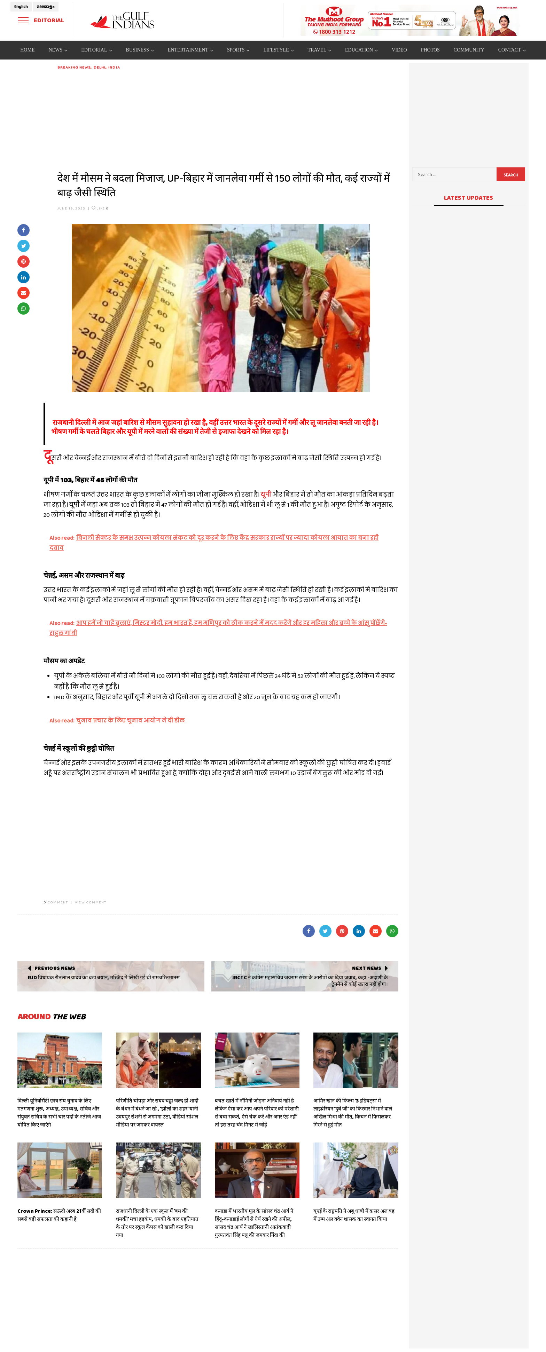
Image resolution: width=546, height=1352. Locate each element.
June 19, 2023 (71, 208)
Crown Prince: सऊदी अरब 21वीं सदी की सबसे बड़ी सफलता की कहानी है (59, 1215)
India (114, 67)
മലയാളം (46, 6)
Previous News (54, 968)
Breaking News (74, 67)
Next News (366, 968)
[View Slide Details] (410, 20)
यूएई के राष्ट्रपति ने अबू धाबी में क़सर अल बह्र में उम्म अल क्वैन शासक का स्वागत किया (354, 1215)
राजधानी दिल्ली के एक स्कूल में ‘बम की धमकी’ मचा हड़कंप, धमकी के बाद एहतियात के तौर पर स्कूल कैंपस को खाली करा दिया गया (157, 1223)
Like (100, 208)
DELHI (100, 67)
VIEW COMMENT (90, 902)
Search (511, 175)
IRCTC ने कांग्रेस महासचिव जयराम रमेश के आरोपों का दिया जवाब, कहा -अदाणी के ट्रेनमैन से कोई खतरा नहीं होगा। (310, 981)
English (21, 6)
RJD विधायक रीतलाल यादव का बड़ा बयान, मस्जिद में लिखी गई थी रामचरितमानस (104, 977)
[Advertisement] (227, 119)
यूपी (265, 494)
